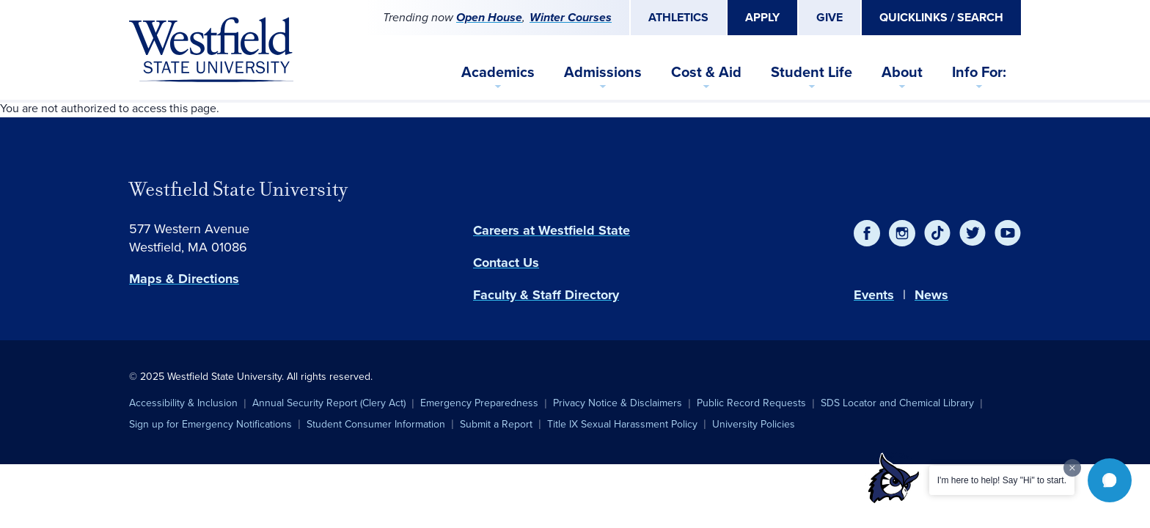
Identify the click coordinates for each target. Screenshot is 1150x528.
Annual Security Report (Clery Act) (329, 403)
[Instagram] (902, 233)
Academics (498, 72)
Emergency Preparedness (479, 403)
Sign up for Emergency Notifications (210, 424)
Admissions (603, 72)
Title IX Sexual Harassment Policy (622, 424)
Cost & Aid (706, 72)
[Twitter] (972, 233)
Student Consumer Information (376, 424)
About (902, 72)
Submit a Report (496, 424)
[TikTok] (937, 233)
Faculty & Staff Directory (546, 294)
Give (829, 17)
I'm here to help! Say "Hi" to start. (1001, 480)
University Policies (753, 424)
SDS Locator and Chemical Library (897, 403)
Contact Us (506, 262)
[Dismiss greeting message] (1072, 468)
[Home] (211, 50)
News (931, 294)
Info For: (979, 72)
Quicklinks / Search (941, 17)
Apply (762, 17)
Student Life (811, 72)
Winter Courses (571, 17)
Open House (489, 17)
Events (874, 294)
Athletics (678, 17)
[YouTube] (1008, 233)
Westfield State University (238, 189)
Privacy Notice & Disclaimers (617, 403)
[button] (1110, 480)
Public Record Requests (751, 403)
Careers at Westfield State (551, 230)
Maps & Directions (184, 278)
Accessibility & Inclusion (183, 403)
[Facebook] (867, 233)
